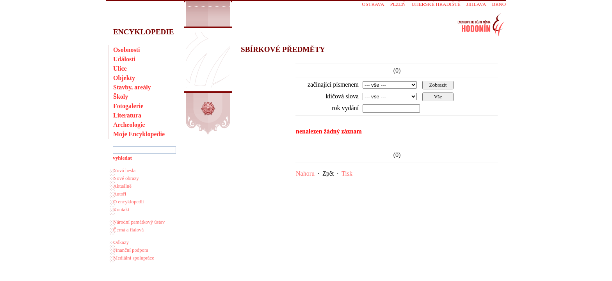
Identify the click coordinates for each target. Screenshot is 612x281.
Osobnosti (126, 49)
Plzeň (398, 4)
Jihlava (476, 4)
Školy (120, 96)
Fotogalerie (128, 106)
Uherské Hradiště (435, 4)
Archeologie (129, 124)
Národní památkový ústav (139, 222)
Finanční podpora (130, 250)
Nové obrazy (126, 178)
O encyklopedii (128, 202)
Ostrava (373, 4)
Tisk (347, 173)
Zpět (328, 173)
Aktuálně (122, 186)
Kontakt (121, 209)
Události (124, 59)
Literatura (127, 115)
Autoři (119, 194)
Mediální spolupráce (133, 258)
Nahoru (305, 173)
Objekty (124, 78)
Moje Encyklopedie (139, 134)
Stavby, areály (132, 87)
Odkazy (121, 242)
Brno (499, 4)
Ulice (120, 68)
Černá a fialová (128, 230)
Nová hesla (124, 170)
